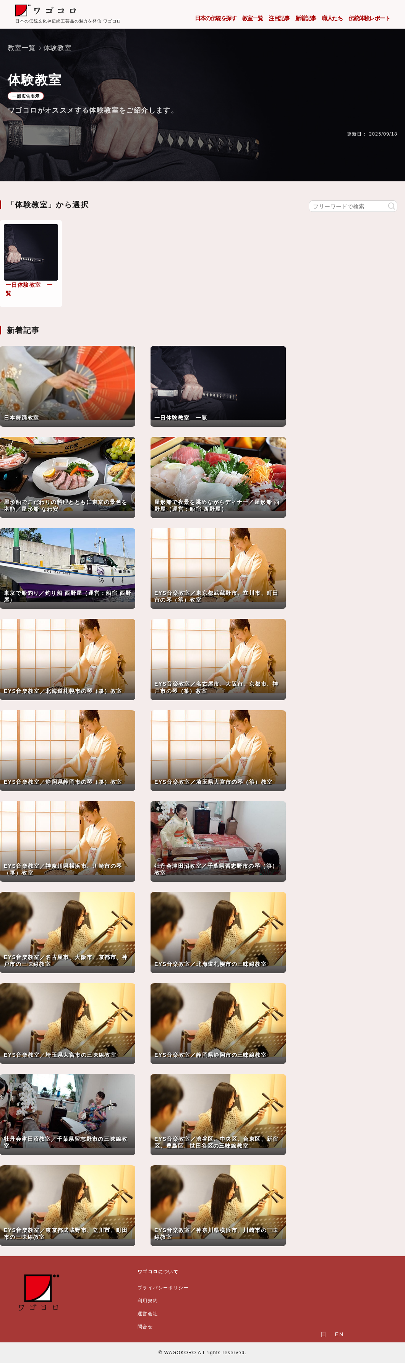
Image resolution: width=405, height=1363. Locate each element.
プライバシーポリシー (163, 1287)
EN (339, 1334)
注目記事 (279, 18)
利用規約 (148, 1300)
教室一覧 (252, 18)
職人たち (332, 18)
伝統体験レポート (369, 18)
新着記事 (305, 18)
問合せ (145, 1326)
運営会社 (148, 1313)
